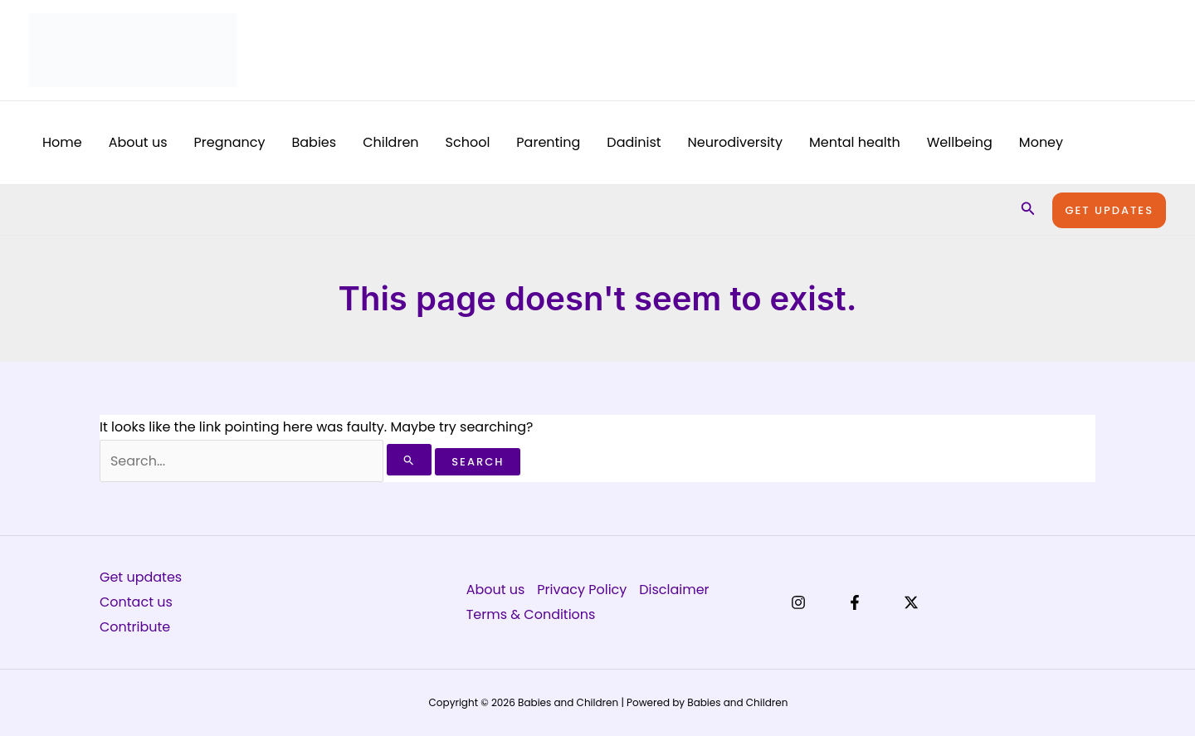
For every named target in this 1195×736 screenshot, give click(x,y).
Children (390, 142)
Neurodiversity (735, 142)
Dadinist (634, 142)
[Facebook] (854, 602)
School (468, 142)
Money (1041, 142)
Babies (313, 142)
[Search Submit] (409, 459)
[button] (1028, 210)
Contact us (136, 602)
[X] (911, 602)
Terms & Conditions (531, 614)
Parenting (548, 142)
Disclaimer (675, 589)
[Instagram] (798, 602)
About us (138, 142)
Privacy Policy (582, 589)
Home (62, 142)
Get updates (141, 577)
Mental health (854, 142)
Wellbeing (960, 142)
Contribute (135, 626)
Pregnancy (230, 142)
